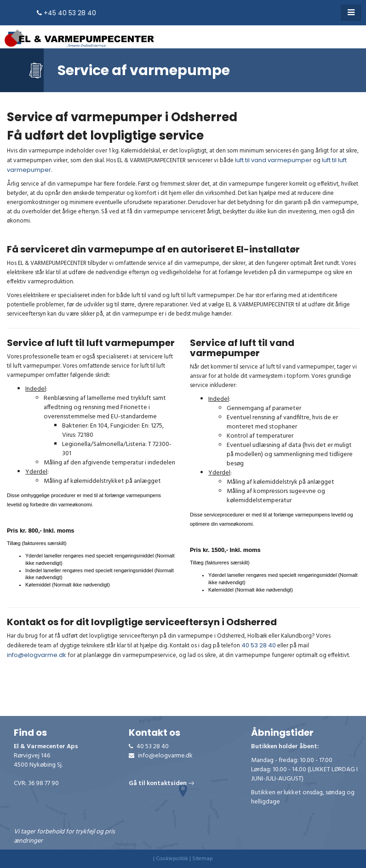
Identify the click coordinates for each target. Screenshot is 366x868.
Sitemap (202, 858)
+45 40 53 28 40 (66, 13)
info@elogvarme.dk (36, 655)
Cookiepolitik (172, 858)
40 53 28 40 (258, 645)
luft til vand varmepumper (273, 160)
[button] (351, 13)
